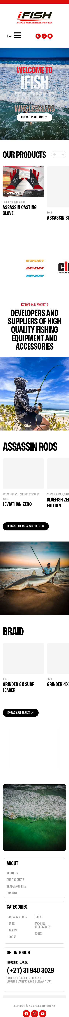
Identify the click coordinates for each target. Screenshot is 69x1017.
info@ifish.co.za (17, 956)
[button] (35, 117)
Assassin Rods (16, 488)
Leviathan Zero (22, 498)
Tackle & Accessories (14, 205)
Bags (49, 205)
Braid (8, 673)
